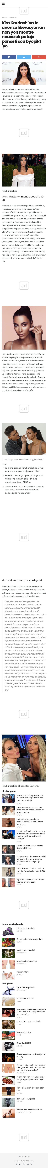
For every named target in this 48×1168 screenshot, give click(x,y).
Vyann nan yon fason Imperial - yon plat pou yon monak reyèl (31, 1078)
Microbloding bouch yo (27, 961)
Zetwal (4, 18)
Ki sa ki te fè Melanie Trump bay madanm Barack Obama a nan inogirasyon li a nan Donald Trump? (31, 835)
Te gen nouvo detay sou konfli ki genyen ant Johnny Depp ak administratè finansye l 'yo (31, 859)
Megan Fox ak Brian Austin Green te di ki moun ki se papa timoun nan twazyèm (31, 1011)
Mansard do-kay (24, 1032)
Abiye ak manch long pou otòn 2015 (30, 1089)
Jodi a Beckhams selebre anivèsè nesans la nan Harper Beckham (30, 821)
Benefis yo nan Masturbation (29, 1109)
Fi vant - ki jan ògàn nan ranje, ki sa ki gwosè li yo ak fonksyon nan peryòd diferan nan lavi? (31, 1067)
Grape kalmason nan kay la (29, 1021)
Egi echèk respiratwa (26, 987)
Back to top (24, 1157)
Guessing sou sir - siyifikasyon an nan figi (31, 1055)
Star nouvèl (13, 18)
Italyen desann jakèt (26, 1099)
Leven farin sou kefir (26, 998)
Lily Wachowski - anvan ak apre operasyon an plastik (31, 880)
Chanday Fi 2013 (24, 1043)
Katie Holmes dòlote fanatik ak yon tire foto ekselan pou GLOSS (31, 869)
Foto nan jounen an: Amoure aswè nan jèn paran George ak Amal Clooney (30, 810)
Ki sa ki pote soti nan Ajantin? (29, 939)
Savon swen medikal (26, 950)
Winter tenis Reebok (25, 928)
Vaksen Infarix (23, 972)
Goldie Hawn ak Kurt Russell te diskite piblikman (30, 847)
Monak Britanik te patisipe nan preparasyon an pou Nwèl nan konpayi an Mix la (30, 798)
